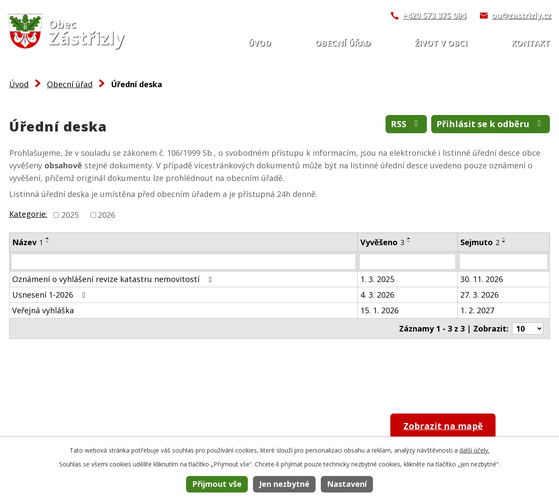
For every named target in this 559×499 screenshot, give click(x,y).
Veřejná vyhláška (43, 310)
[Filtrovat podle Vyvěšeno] (407, 261)
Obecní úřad (343, 43)
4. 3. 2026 (377, 294)
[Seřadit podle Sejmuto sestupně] (504, 241)
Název (27, 242)
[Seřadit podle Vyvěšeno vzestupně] (409, 238)
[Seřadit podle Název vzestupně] (48, 238)
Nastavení (347, 484)
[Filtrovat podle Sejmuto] (503, 261)
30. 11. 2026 (481, 279)
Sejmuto (479, 242)
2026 (106, 215)
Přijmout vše (217, 484)
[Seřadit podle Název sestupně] (48, 241)
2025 (70, 215)
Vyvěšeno (382, 242)
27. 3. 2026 (479, 294)
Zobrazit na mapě (443, 426)
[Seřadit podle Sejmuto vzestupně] (504, 238)
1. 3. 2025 (377, 279)
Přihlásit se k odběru (490, 124)
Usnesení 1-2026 (50, 294)
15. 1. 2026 (379, 310)
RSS (406, 124)
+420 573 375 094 (434, 15)
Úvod (259, 43)
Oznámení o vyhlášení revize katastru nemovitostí (114, 279)
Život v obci (441, 43)
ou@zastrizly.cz (521, 15)
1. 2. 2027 (477, 310)
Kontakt (530, 43)
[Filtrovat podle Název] (183, 261)
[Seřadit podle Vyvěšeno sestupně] (409, 241)
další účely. (474, 450)
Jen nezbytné (284, 484)
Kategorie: (28, 214)
